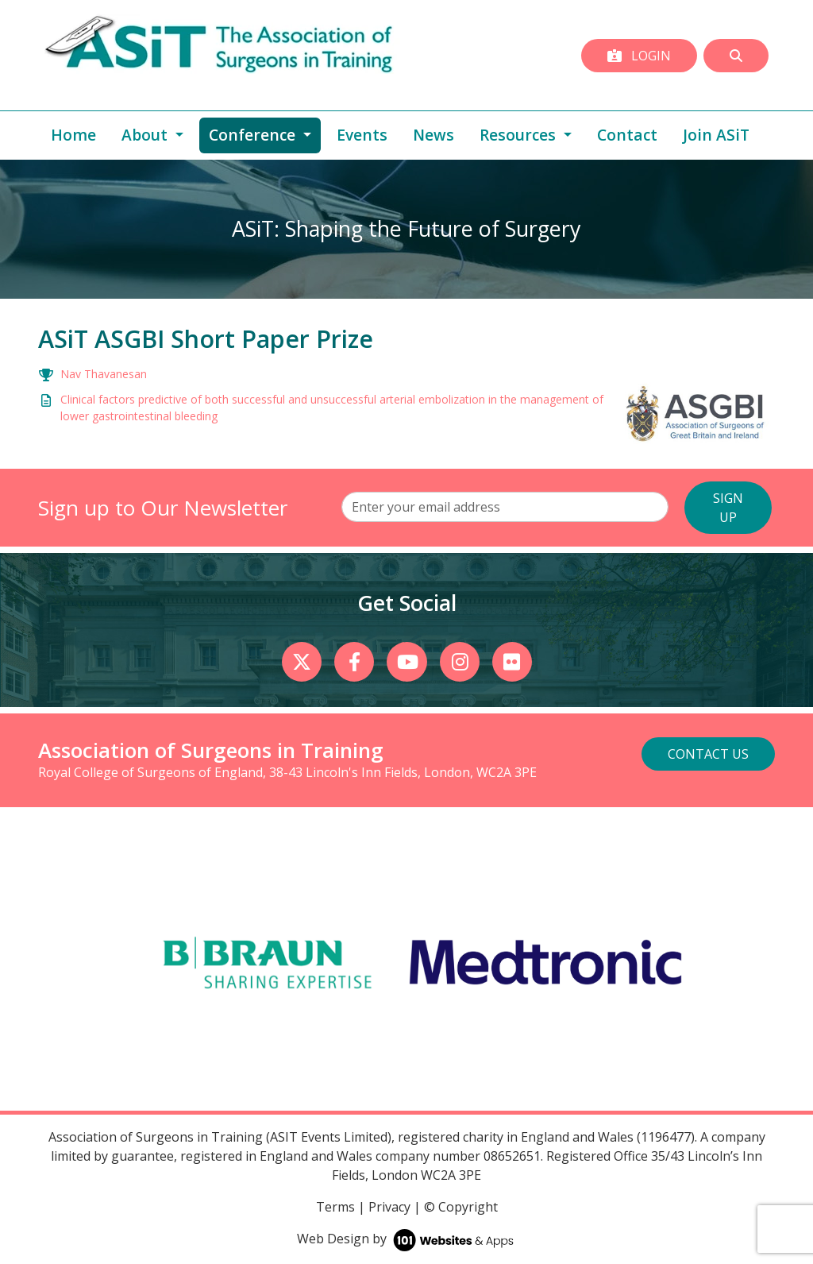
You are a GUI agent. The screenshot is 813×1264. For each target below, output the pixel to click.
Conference (265, 134)
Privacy (389, 1207)
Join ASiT (716, 134)
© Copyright (461, 1207)
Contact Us (708, 754)
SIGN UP (728, 507)
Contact (627, 134)
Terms (335, 1207)
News (433, 134)
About (146, 134)
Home (73, 134)
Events (362, 134)
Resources (520, 134)
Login (639, 55)
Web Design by (407, 1238)
